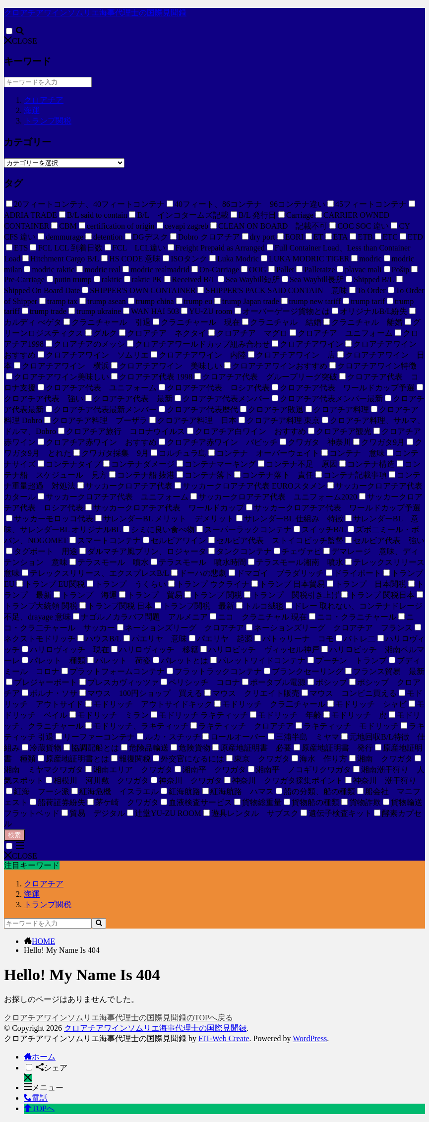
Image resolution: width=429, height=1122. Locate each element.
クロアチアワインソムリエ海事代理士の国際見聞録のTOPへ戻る (118, 1017)
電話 (36, 1098)
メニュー (43, 1087)
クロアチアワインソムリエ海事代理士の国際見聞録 (95, 12)
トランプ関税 (47, 121)
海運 (32, 110)
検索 (14, 835)
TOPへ (39, 1108)
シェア (51, 1067)
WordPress (310, 1038)
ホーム (40, 1057)
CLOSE (20, 41)
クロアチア (43, 100)
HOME (43, 941)
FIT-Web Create (223, 1038)
